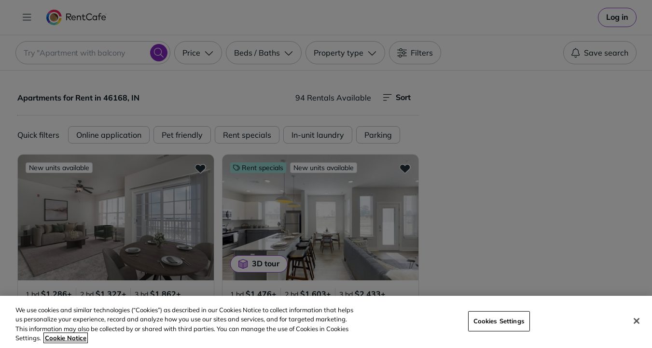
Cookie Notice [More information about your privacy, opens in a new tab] (65, 338)
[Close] (636, 321)
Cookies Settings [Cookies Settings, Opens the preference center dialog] (499, 321)
